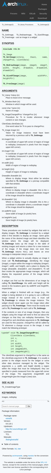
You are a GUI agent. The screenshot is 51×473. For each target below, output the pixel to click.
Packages (42, 9)
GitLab (32, 13)
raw (19, 449)
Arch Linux (15, 4)
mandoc (31, 456)
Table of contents (11, 444)
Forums (13, 13)
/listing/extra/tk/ (12, 440)
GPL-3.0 (44, 462)
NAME (5, 30)
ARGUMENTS (9, 90)
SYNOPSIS (8, 43)
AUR (32, 18)
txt (16, 449)
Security (43, 13)
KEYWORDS (9, 392)
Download (42, 18)
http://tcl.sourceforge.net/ (16, 429)
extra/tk (9, 418)
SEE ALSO (8, 382)
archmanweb (17, 456)
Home (44, 4)
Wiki (23, 13)
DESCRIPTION (10, 226)
